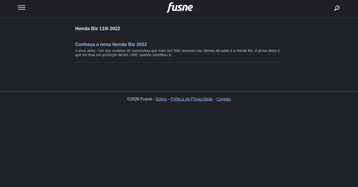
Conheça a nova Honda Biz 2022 (111, 44)
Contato (223, 99)
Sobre (161, 99)
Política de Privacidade (191, 99)
